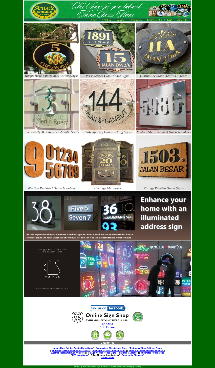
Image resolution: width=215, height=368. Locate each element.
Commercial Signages (132, 355)
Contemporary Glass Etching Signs (108, 350)
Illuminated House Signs (152, 353)
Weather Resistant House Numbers (68, 353)
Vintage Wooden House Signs (102, 353)
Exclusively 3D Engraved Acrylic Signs (70, 350)
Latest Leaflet (107, 357)
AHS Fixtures (107, 327)
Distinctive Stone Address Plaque (146, 348)
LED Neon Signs (80, 355)
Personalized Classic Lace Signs (111, 348)
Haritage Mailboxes (128, 353)
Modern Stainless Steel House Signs (146, 350)
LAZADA (107, 324)
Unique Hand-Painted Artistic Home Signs (72, 348)
